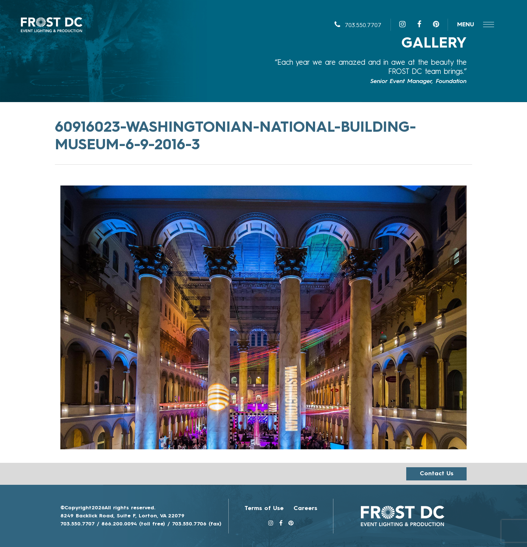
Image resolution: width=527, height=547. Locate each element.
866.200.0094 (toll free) (133, 524)
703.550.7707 (357, 26)
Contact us (436, 474)
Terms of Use (264, 509)
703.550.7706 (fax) (196, 524)
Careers (305, 509)
